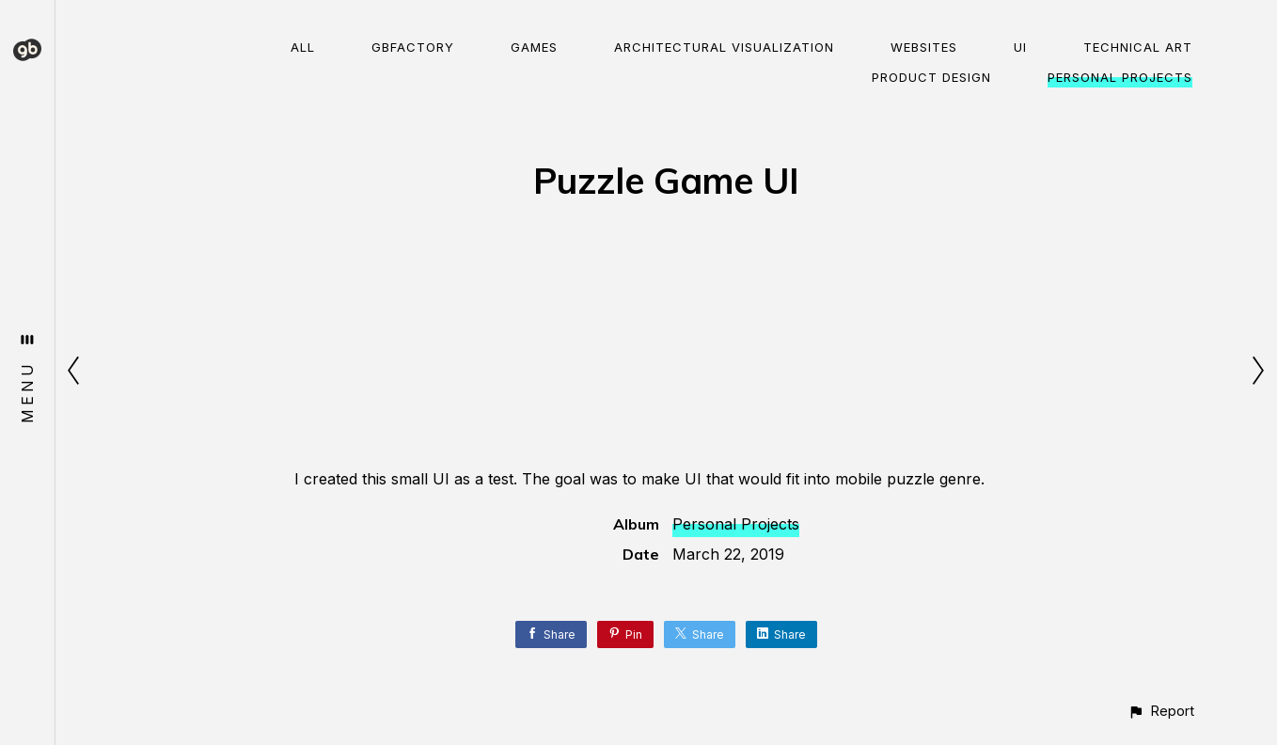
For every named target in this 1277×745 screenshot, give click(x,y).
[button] (1161, 710)
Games (534, 47)
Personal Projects (1120, 77)
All (303, 47)
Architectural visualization (724, 47)
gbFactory (412, 47)
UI (1020, 47)
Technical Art (1137, 47)
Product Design (931, 77)
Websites (924, 47)
